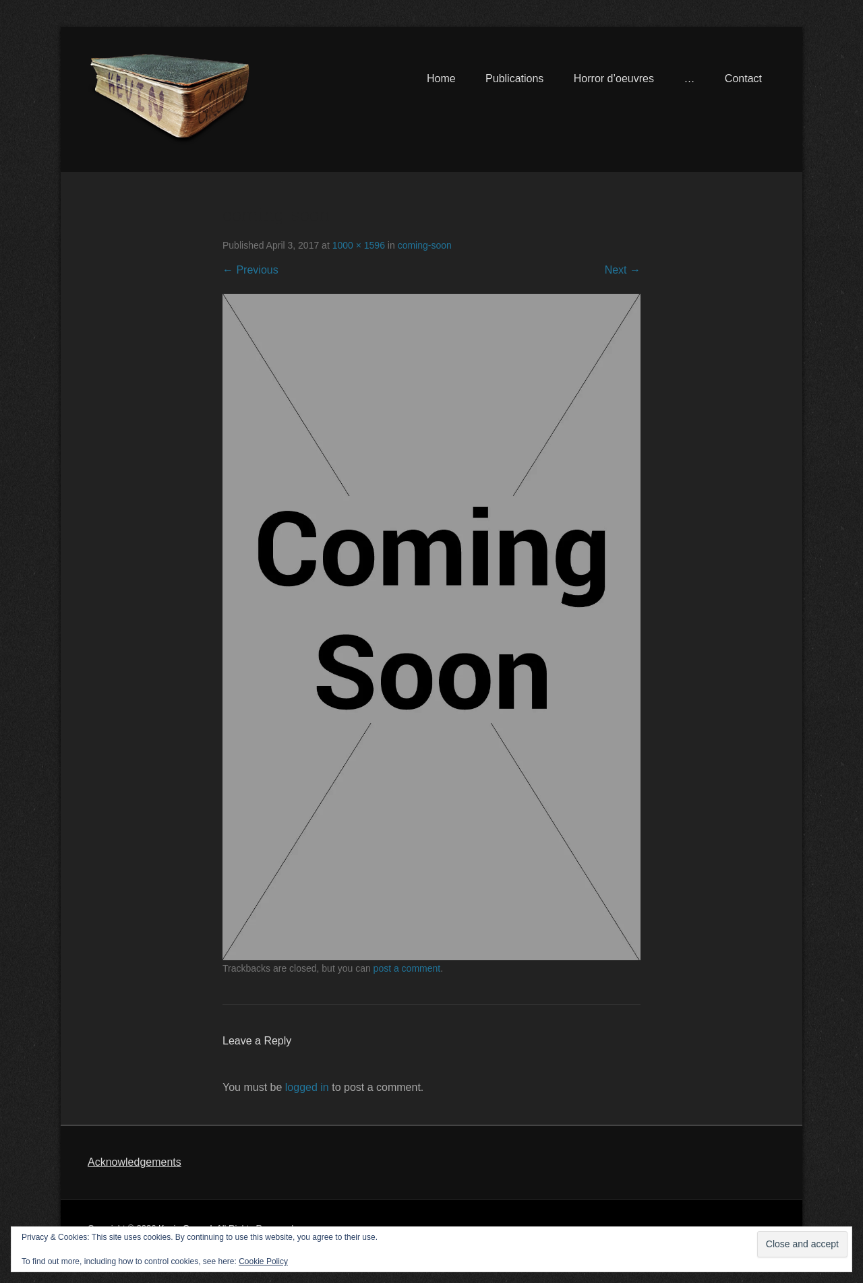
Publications (514, 78)
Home (441, 78)
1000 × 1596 (358, 245)
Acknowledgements (134, 1162)
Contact (743, 78)
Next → (623, 270)
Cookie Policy (263, 1261)
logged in (307, 1087)
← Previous (250, 270)
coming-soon (425, 245)
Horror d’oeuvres (614, 78)
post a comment (407, 968)
